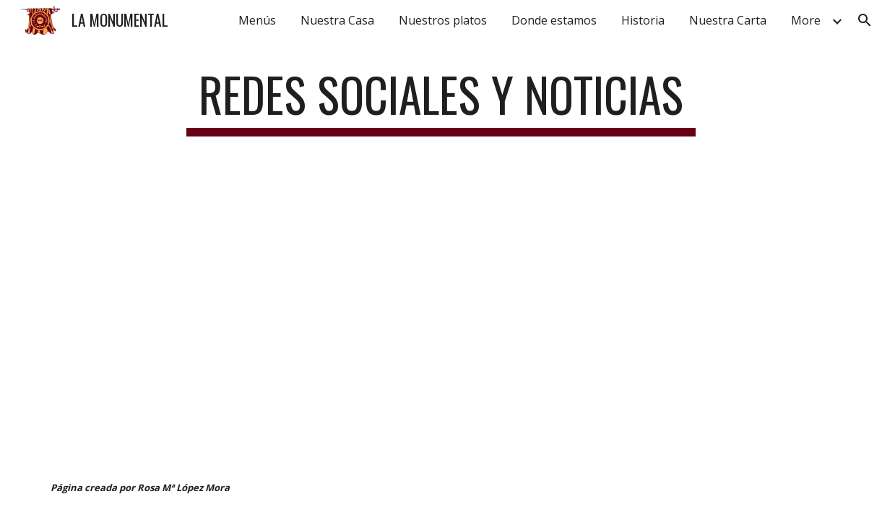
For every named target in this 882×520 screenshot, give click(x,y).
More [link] (806, 20)
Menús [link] (257, 20)
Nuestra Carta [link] (727, 20)
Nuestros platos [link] (443, 20)
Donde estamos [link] (554, 20)
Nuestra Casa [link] (337, 20)
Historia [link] (643, 20)
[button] (864, 20)
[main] (441, 101)
